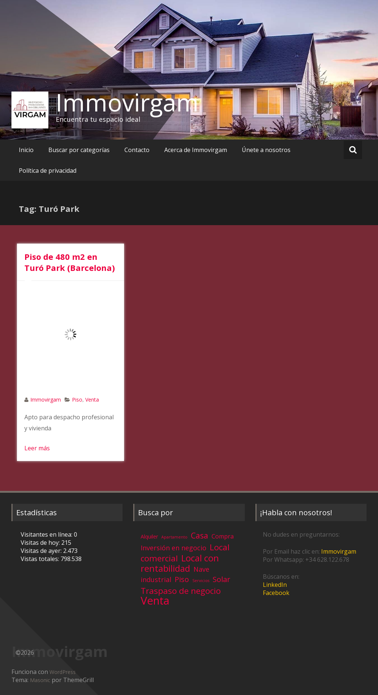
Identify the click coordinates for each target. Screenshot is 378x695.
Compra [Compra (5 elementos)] (223, 536)
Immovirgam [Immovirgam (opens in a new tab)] (338, 551)
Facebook (276, 593)
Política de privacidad (47, 170)
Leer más (37, 448)
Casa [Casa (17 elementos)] (199, 535)
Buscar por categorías (79, 150)
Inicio (26, 150)
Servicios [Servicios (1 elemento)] (200, 580)
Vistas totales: (41, 559)
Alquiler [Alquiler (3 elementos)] (149, 536)
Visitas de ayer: (42, 551)
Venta (92, 399)
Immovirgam (127, 102)
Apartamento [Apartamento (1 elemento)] (174, 537)
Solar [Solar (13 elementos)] (221, 579)
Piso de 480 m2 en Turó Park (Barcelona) (69, 262)
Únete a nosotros (266, 150)
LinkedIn (275, 585)
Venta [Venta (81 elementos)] (155, 600)
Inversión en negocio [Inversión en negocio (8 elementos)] (173, 547)
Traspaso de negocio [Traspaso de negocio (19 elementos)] (181, 590)
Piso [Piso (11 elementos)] (182, 579)
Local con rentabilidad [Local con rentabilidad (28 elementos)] (180, 563)
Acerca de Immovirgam (195, 150)
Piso (77, 399)
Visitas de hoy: (41, 543)
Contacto (137, 150)
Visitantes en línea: (47, 534)
